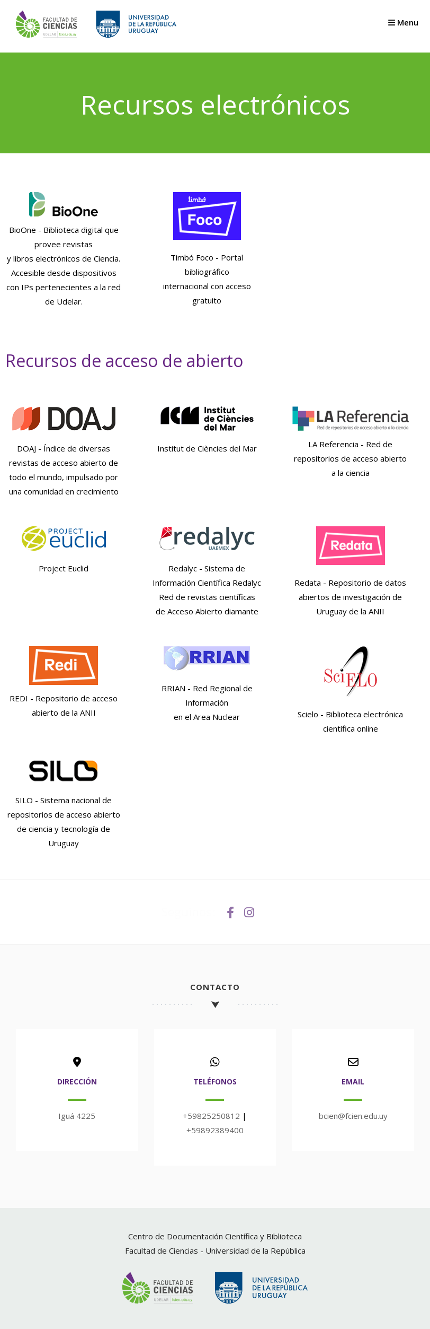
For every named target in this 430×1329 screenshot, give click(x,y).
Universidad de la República (255, 1250)
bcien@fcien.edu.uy (353, 1115)
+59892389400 (215, 1130)
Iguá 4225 (76, 1115)
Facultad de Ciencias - (165, 1250)
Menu (403, 22)
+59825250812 (211, 1115)
